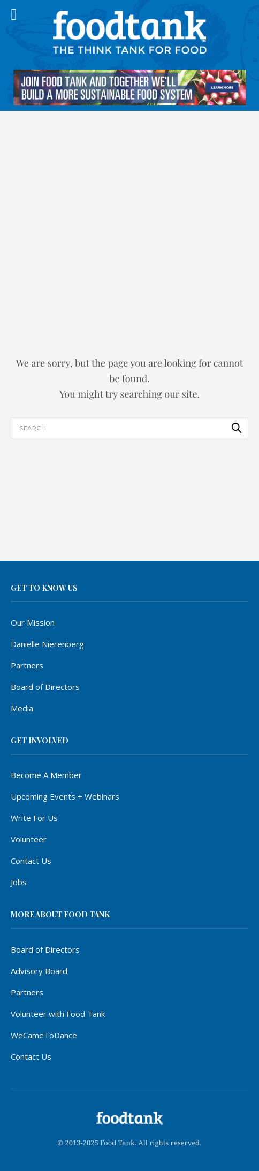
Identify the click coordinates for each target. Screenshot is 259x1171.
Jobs (19, 882)
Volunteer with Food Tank (58, 1013)
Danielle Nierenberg (47, 643)
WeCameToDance (44, 1035)
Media (22, 708)
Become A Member (46, 775)
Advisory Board (39, 970)
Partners (27, 665)
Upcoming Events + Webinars (65, 796)
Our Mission (33, 622)
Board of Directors (45, 686)
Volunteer (29, 839)
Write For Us (34, 817)
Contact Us (31, 860)
